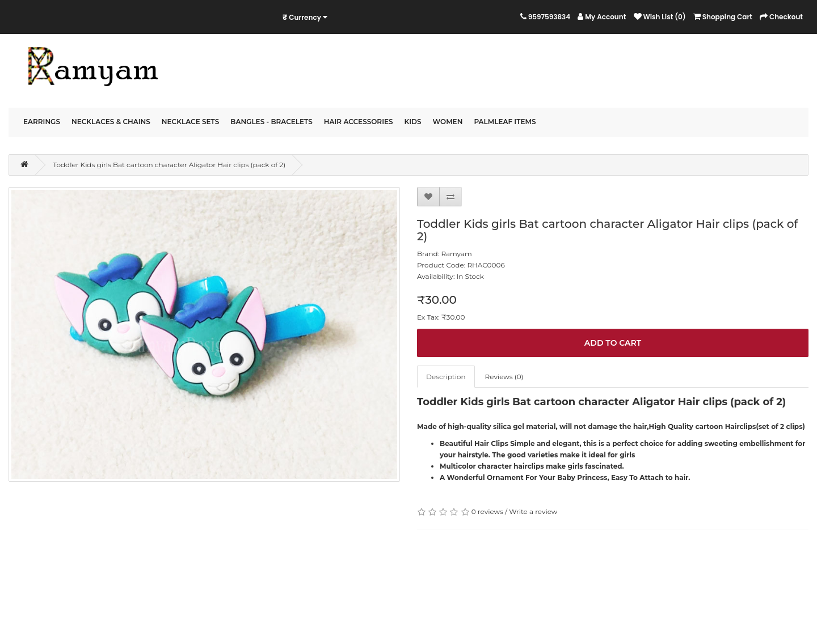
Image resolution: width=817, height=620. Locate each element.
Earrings (41, 121)
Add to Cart (612, 343)
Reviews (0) (504, 376)
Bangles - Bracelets (271, 121)
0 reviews (487, 511)
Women (448, 121)
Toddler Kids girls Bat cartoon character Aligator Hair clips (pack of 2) (169, 164)
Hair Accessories (358, 121)
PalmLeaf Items (505, 121)
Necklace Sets (190, 121)
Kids (413, 121)
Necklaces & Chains (110, 121)
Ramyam (456, 253)
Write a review (533, 511)
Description (446, 376)
